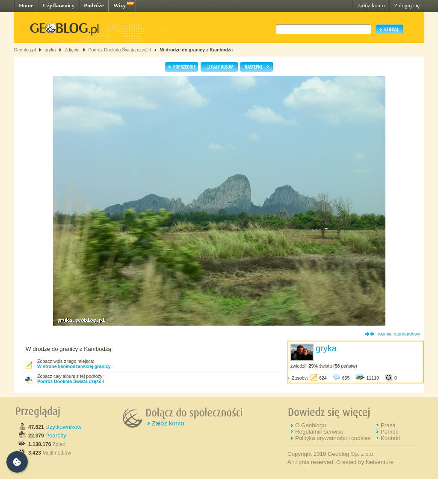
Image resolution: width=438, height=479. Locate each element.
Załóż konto (371, 5)
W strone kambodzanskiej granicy (74, 366)
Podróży (55, 435)
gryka (50, 49)
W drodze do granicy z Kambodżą (196, 49)
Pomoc (389, 431)
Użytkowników (63, 427)
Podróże (94, 5)
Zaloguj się (407, 5)
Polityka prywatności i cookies (332, 438)
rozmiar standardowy (399, 333)
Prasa (388, 425)
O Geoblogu (310, 425)
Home (26, 5)
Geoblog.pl (25, 49)
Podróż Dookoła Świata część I (120, 49)
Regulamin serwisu (319, 431)
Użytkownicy (58, 5)
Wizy (119, 5)
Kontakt (390, 438)
